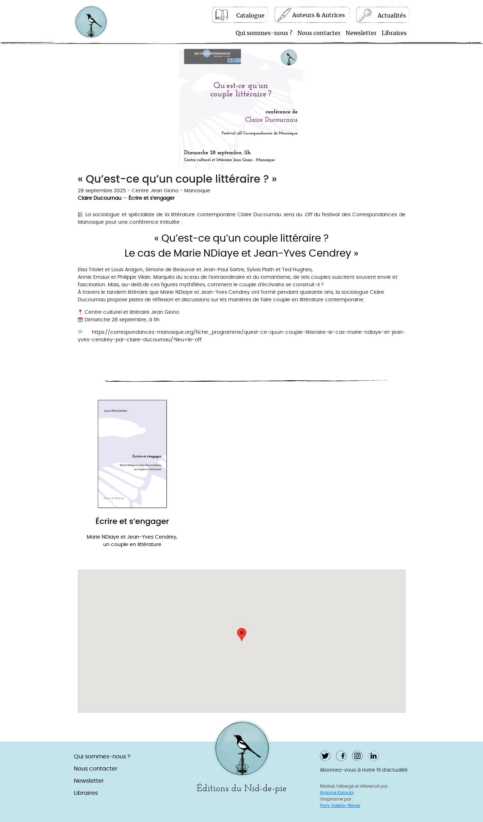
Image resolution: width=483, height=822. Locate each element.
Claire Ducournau (99, 199)
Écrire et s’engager (152, 199)
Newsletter (361, 33)
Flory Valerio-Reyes (340, 806)
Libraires (394, 33)
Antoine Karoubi (337, 793)
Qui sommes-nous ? (264, 33)
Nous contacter (319, 33)
